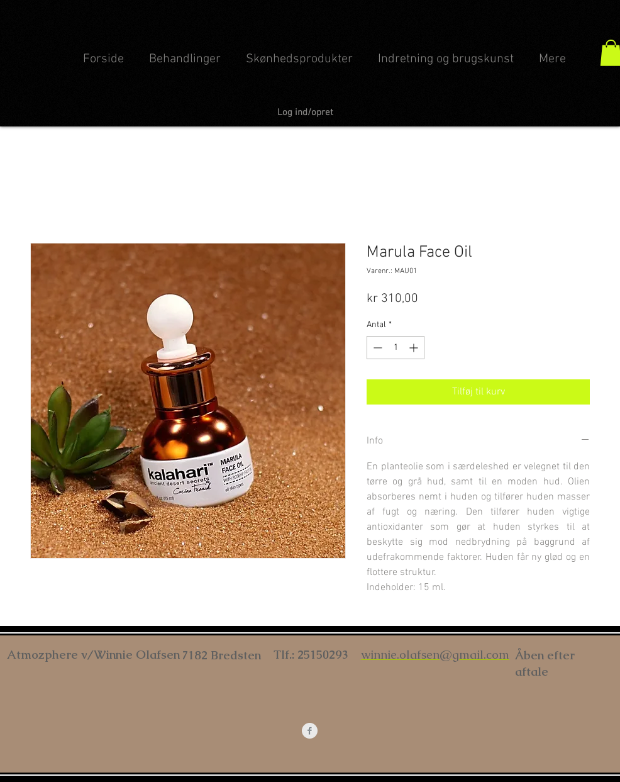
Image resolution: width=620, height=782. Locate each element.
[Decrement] (376, 348)
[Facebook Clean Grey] (310, 731)
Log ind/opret (305, 112)
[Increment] (415, 348)
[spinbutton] (395, 348)
